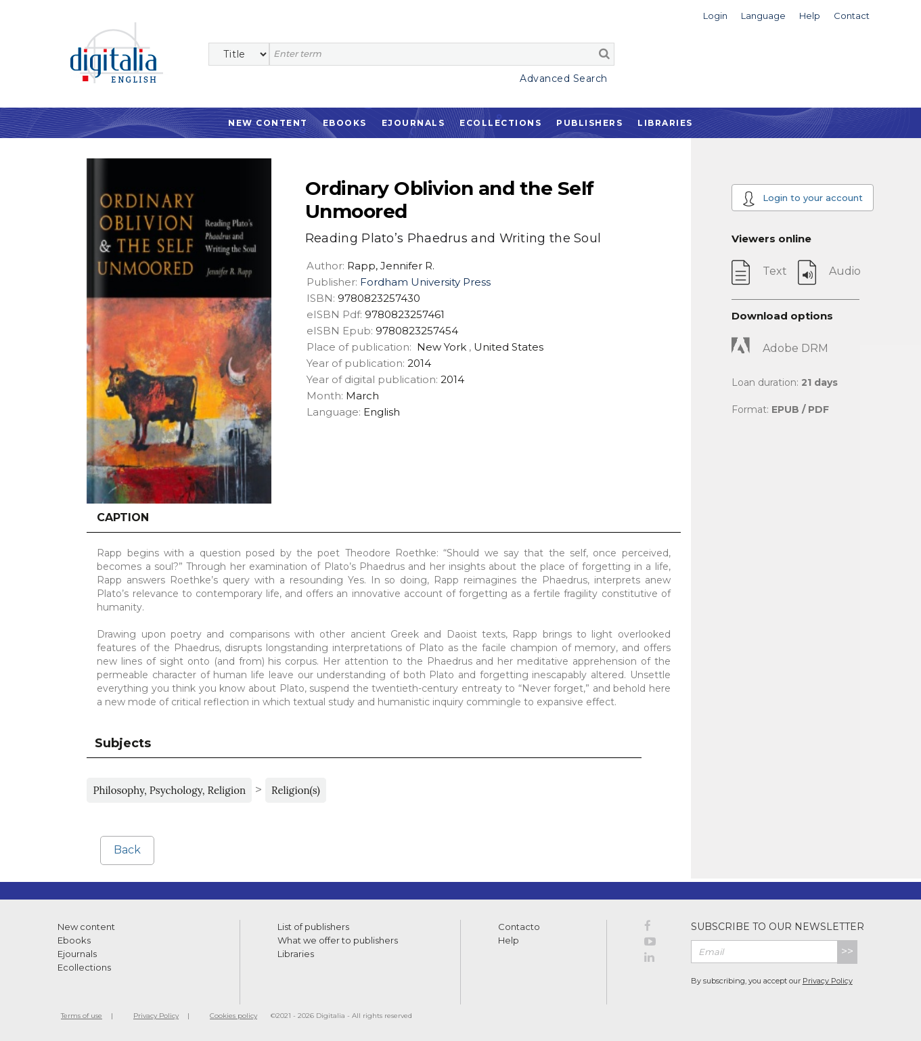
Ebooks (345, 123)
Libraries (665, 123)
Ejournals (413, 123)
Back (127, 849)
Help (508, 940)
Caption (123, 517)
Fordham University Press (425, 281)
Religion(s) (295, 790)
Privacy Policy (828, 980)
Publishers (589, 123)
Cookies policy (233, 1015)
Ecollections (500, 123)
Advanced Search (564, 78)
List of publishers (313, 926)
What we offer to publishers (337, 940)
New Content (268, 123)
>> (847, 951)
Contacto (519, 926)
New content (86, 926)
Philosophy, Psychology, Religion (169, 790)
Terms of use (81, 1015)
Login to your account (802, 198)
